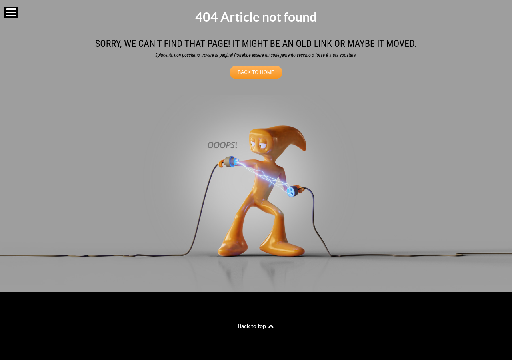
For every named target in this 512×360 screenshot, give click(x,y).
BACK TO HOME (256, 72)
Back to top (256, 326)
